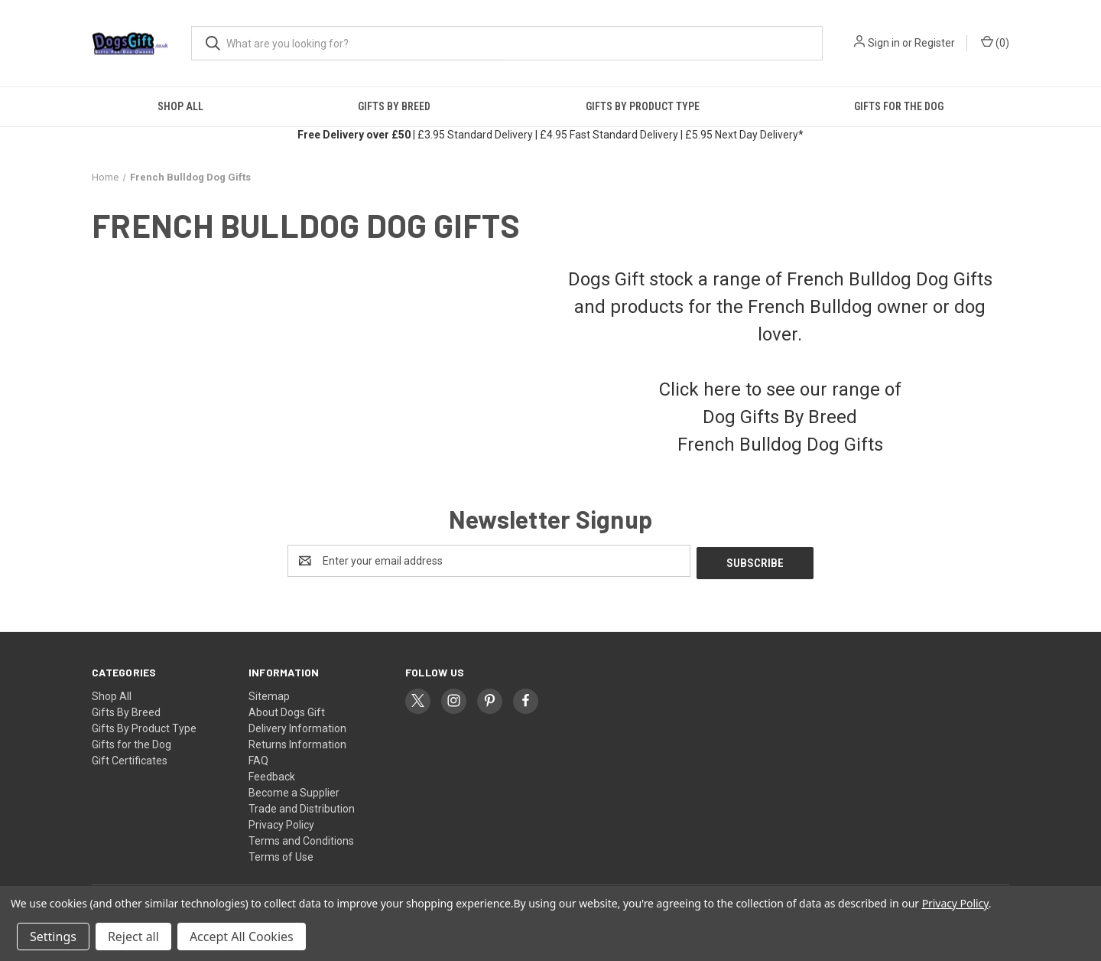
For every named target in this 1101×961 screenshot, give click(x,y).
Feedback (271, 774)
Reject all (133, 936)
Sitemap (269, 694)
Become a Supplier (293, 790)
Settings (53, 936)
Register (934, 43)
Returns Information (297, 742)
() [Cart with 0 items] (995, 42)
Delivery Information (297, 726)
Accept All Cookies (242, 936)
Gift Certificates (129, 758)
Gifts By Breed (394, 106)
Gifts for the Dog (898, 106)
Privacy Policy (281, 822)
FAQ (258, 758)
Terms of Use (280, 855)
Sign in (884, 43)
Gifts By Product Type (643, 106)
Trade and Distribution (301, 806)
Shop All (180, 106)
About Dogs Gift (286, 710)
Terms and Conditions (301, 838)
